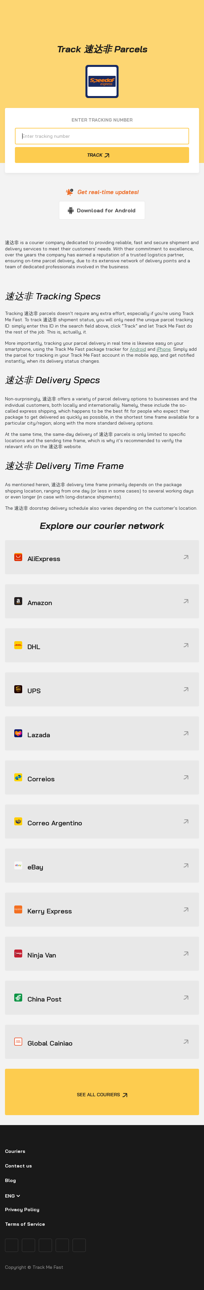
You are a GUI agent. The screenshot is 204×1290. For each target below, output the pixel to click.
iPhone (164, 349)
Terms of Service (25, 1224)
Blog (10, 1180)
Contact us (18, 1166)
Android (138, 349)
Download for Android (106, 210)
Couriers (15, 1151)
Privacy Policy (22, 1210)
